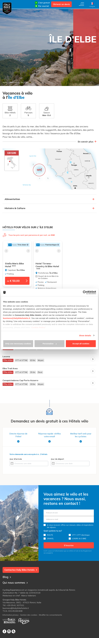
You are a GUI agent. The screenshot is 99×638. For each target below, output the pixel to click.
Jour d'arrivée (16, 459)
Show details (85, 335)
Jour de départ (57, 459)
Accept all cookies (80, 343)
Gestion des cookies (28, 615)
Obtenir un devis (61, 4)
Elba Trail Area (10, 368)
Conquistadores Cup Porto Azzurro (20, 380)
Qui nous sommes (16, 582)
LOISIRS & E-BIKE (79, 538)
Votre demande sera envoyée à (28, 454)
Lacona (6, 356)
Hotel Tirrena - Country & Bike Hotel (49, 266)
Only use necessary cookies (18, 343)
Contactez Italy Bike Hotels (20, 569)
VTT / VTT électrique (81, 535)
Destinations (14, 82)
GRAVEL (50, 538)
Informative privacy (10, 615)
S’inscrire (68, 545)
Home (5, 82)
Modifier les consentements (50, 615)
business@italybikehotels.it (16, 318)
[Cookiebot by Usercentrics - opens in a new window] (84, 292)
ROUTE (50, 535)
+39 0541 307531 (15, 605)
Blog (7, 576)
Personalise (50, 343)
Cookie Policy (38, 327)
